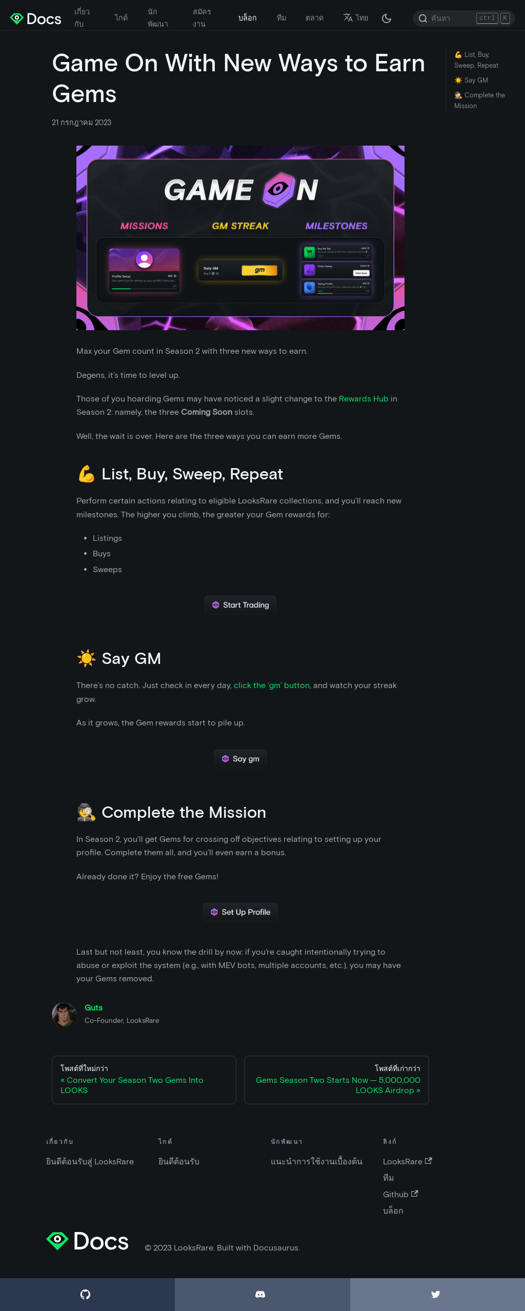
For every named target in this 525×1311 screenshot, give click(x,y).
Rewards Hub (364, 399)
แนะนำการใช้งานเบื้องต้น (316, 1161)
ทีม (281, 18)
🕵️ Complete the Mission (479, 100)
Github (400, 1194)
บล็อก (247, 18)
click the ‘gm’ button (272, 685)
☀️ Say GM (471, 80)
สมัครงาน (202, 18)
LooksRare (407, 1161)
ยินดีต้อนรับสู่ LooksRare (90, 1161)
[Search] (464, 18)
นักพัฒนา (158, 18)
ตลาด (315, 18)
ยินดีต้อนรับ (178, 1161)
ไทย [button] (355, 18)
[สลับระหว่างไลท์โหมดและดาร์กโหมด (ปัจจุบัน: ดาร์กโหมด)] (386, 18)
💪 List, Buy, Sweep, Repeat (476, 60)
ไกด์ (121, 18)
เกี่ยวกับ (82, 18)
